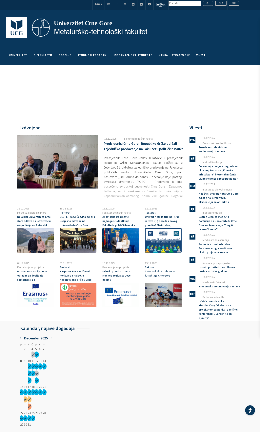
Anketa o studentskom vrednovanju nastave (213, 149)
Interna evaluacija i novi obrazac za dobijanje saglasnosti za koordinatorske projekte (32, 278)
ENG (220, 3)
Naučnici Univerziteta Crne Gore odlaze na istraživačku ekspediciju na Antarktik (34, 221)
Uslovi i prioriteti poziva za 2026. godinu (116, 276)
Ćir (234, 3)
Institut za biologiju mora (31, 213)
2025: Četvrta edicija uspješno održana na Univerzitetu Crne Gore (77, 221)
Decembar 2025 (36, 338)
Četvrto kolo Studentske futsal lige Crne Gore (160, 274)
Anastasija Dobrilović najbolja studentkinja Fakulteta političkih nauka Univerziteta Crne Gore (118, 223)
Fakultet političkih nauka (138, 139)
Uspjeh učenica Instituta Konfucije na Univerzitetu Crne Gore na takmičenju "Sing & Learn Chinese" (218, 223)
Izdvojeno (30, 127)
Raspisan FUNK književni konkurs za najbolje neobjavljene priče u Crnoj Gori (76, 278)
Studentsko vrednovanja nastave (219, 287)
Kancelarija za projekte (30, 267)
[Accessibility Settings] (250, 410)
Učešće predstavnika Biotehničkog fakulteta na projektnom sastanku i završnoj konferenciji (218, 309)
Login (98, 4)
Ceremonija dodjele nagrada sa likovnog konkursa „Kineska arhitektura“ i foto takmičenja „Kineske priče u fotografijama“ (218, 172)
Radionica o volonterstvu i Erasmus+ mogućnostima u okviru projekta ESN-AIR (215, 248)
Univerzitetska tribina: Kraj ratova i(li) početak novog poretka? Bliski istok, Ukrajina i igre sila (162, 223)
